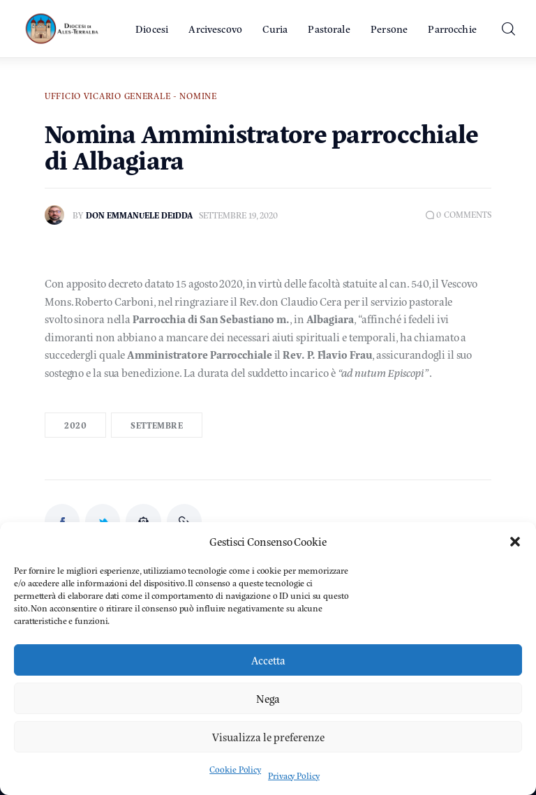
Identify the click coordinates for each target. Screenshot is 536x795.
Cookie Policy (235, 769)
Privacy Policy (294, 775)
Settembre (157, 425)
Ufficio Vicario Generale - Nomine (131, 96)
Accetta (268, 660)
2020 (75, 425)
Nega (268, 698)
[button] (515, 542)
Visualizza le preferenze (268, 737)
